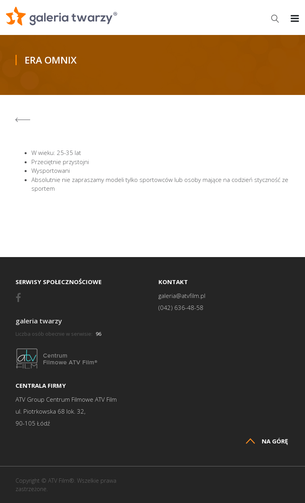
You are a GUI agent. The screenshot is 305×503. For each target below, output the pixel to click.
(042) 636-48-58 (180, 308)
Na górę (267, 441)
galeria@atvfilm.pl (181, 296)
